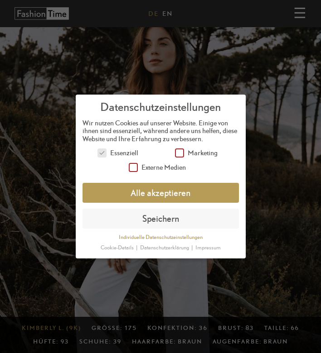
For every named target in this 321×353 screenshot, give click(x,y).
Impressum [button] (208, 247)
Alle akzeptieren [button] (160, 192)
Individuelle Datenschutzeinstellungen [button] (161, 237)
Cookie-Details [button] (118, 247)
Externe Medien (157, 167)
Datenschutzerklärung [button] (165, 247)
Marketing (196, 152)
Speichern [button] (160, 218)
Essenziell (117, 152)
